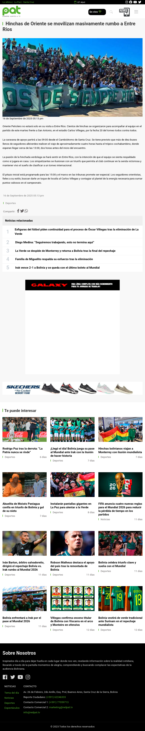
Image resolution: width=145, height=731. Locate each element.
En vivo (96, 11)
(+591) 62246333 (56, 697)
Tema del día (12, 692)
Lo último (7, 2)
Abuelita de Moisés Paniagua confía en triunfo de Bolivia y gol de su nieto (23, 507)
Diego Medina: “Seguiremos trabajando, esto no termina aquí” (54, 242)
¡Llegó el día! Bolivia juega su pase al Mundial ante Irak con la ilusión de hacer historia (72, 452)
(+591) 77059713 (59, 702)
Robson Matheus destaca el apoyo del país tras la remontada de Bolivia (72, 566)
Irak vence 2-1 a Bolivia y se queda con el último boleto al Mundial (57, 267)
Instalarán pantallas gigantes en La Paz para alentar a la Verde (70, 505)
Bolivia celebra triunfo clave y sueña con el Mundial (117, 564)
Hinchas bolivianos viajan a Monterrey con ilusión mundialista (120, 450)
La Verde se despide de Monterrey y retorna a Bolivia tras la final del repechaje (65, 251)
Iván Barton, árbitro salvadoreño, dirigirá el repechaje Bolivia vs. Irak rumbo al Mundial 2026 (23, 566)
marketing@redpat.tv (61, 707)
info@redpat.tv (31, 712)
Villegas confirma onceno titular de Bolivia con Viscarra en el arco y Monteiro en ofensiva (71, 621)
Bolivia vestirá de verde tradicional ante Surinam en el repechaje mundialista (120, 621)
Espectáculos (12, 707)
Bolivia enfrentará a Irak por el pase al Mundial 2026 (21, 619)
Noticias (105, 519)
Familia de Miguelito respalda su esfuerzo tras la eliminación (54, 259)
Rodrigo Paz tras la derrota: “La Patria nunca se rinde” (22, 450)
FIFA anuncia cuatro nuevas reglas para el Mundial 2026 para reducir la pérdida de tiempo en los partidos (120, 509)
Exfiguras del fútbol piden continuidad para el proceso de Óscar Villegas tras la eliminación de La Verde (77, 232)
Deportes (10, 203)
